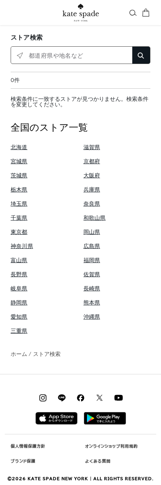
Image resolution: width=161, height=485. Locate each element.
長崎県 (91, 288)
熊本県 (91, 302)
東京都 (19, 232)
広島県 (91, 246)
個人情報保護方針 (28, 446)
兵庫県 (91, 189)
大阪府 (91, 175)
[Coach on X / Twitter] (99, 397)
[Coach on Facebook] (80, 397)
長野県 (19, 274)
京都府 (91, 161)
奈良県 (91, 204)
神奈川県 (22, 246)
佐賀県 (91, 274)
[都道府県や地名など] (80, 55)
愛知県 (19, 317)
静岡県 (19, 302)
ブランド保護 (23, 461)
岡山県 (91, 232)
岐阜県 (19, 288)
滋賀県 (91, 147)
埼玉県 (19, 204)
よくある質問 (98, 461)
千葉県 (19, 218)
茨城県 (19, 175)
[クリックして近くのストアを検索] (20, 55)
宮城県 (19, 161)
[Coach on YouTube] (118, 397)
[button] (133, 12)
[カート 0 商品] (145, 12)
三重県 (19, 331)
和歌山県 (94, 218)
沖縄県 (91, 317)
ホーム (19, 354)
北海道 (19, 147)
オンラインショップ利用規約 (111, 446)
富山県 (19, 260)
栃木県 (19, 189)
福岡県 (91, 260)
